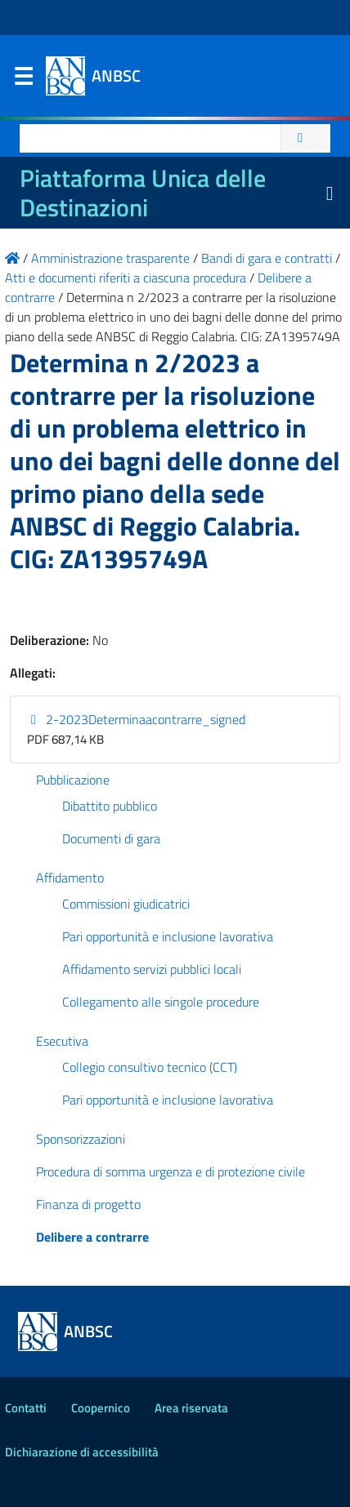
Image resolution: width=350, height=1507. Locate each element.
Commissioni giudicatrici (126, 904)
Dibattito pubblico (109, 806)
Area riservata (191, 1407)
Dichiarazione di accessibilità (82, 1452)
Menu (22, 80)
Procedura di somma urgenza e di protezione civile (170, 1171)
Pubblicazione (73, 779)
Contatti (26, 1407)
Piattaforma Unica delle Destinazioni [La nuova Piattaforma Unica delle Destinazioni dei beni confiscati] (143, 192)
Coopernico (100, 1407)
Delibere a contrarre (92, 1237)
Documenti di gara (111, 838)
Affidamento (70, 877)
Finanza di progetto (88, 1204)
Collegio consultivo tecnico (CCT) (149, 1067)
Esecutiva (62, 1041)
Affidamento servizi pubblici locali (151, 969)
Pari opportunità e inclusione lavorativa (167, 936)
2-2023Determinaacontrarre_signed (136, 719)
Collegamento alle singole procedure (160, 1001)
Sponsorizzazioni (80, 1139)
